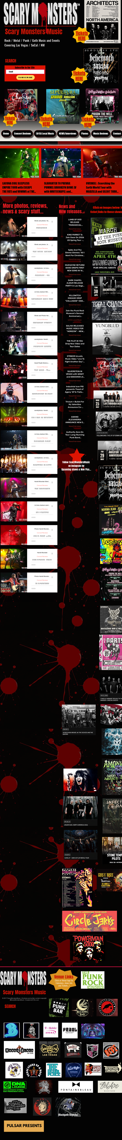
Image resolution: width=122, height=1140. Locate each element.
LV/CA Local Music (75, 320)
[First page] (9, 596)
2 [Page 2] (24, 596)
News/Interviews (75, 229)
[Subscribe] (25, 77)
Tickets (79, 73)
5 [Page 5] (38, 596)
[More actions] (52, 221)
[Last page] (48, 596)
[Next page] (44, 596)
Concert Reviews (42, 224)
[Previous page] (14, 596)
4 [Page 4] (33, 596)
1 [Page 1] (19, 596)
